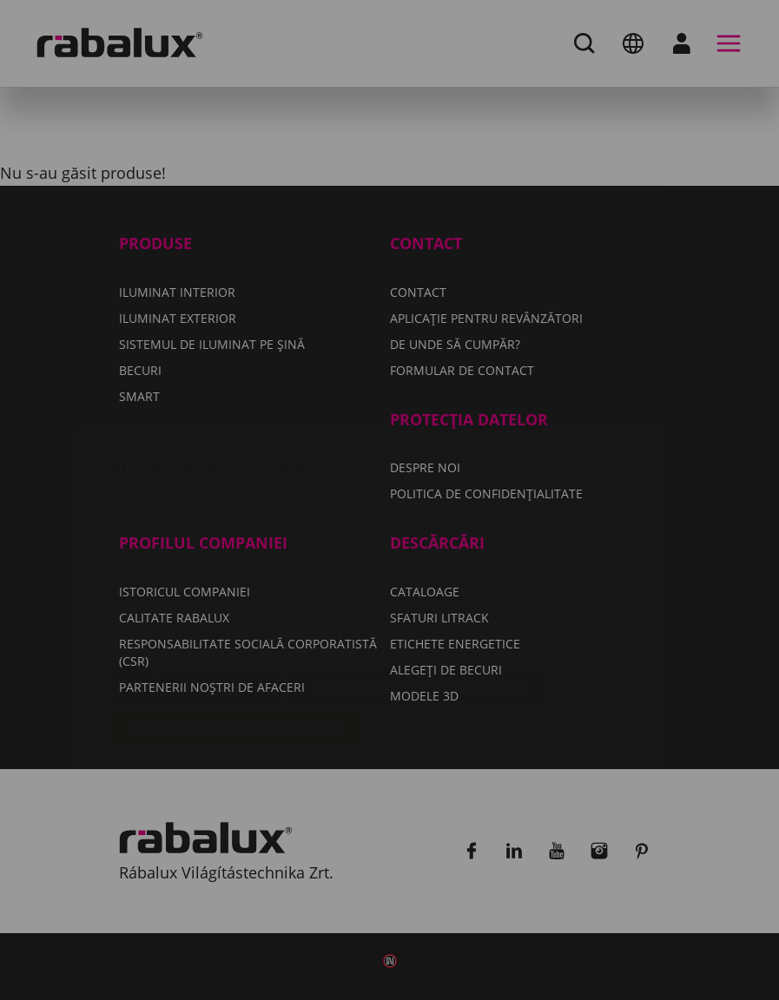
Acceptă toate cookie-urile (235, 626)
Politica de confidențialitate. (314, 531)
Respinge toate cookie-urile (419, 582)
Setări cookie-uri (196, 582)
